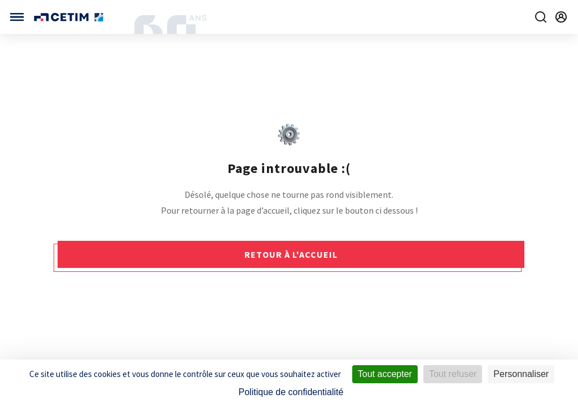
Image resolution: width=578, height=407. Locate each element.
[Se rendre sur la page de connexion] (561, 17)
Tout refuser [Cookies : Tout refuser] (452, 374)
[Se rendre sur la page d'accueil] (70, 17)
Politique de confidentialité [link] (291, 392)
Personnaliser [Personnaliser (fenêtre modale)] (521, 374)
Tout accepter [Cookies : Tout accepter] (385, 374)
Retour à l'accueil (291, 254)
